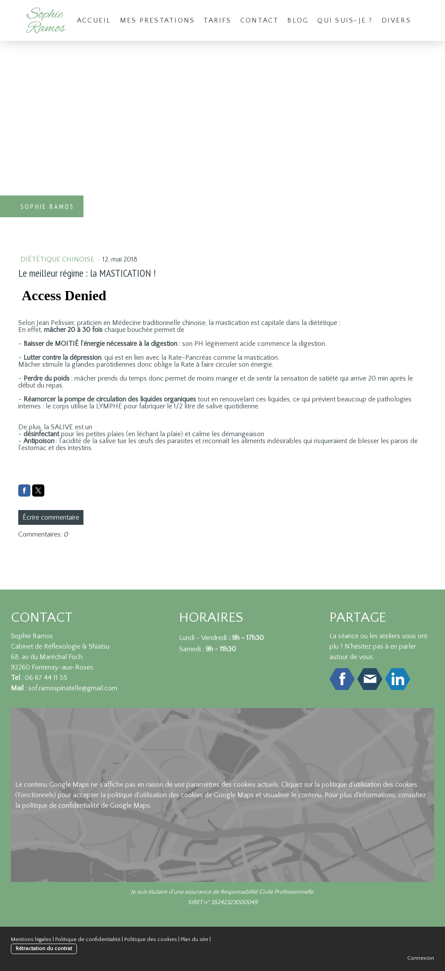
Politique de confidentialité (87, 939)
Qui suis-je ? (344, 20)
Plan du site (194, 939)
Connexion (420, 958)
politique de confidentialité (60, 805)
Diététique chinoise (58, 259)
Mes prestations (157, 20)
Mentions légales (31, 939)
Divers (396, 20)
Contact (259, 20)
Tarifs (217, 20)
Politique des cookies (150, 939)
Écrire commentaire (51, 517)
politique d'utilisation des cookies (369, 785)
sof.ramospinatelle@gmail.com (72, 688)
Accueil (94, 20)
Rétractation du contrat (44, 948)
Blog (298, 20)
